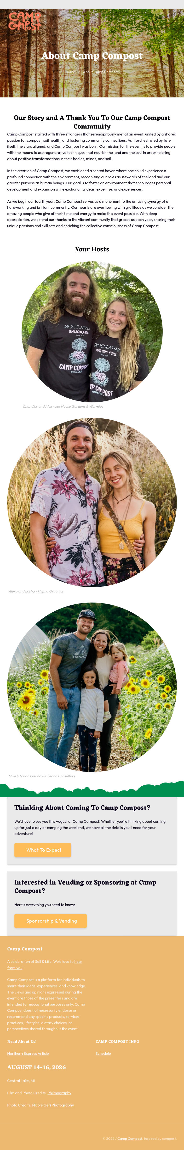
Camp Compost (129, 1139)
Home (70, 71)
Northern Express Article (28, 1054)
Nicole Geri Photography (53, 1105)
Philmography (59, 1093)
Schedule (103, 1054)
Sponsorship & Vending (51, 921)
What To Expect (44, 850)
